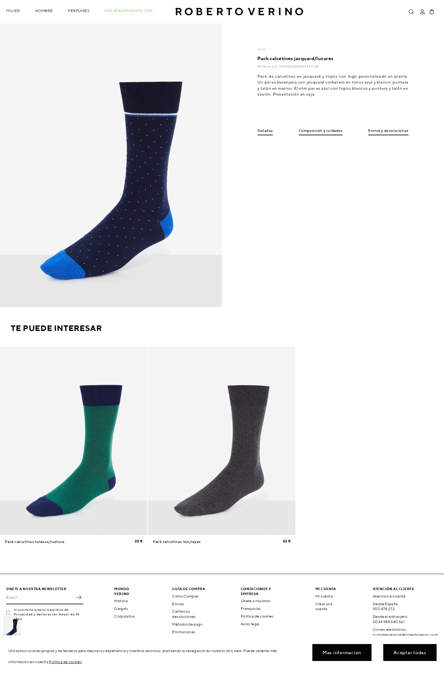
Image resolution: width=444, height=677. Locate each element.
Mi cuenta (324, 596)
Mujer (13, 10)
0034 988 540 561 (389, 621)
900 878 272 (384, 608)
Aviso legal (250, 624)
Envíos (178, 604)
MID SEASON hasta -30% (129, 10)
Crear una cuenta (323, 606)
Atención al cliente (389, 596)
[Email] (40, 597)
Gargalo (121, 608)
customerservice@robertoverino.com (405, 634)
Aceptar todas (409, 652)
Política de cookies (257, 616)
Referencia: (268, 66)
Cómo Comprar (185, 596)
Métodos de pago (187, 624)
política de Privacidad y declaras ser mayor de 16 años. (47, 614)
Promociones (183, 632)
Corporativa (124, 616)
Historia (121, 600)
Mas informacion (342, 652)
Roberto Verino (239, 11)
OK (78, 597)
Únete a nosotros (255, 600)
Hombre (44, 10)
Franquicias (251, 608)
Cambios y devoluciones (183, 614)
